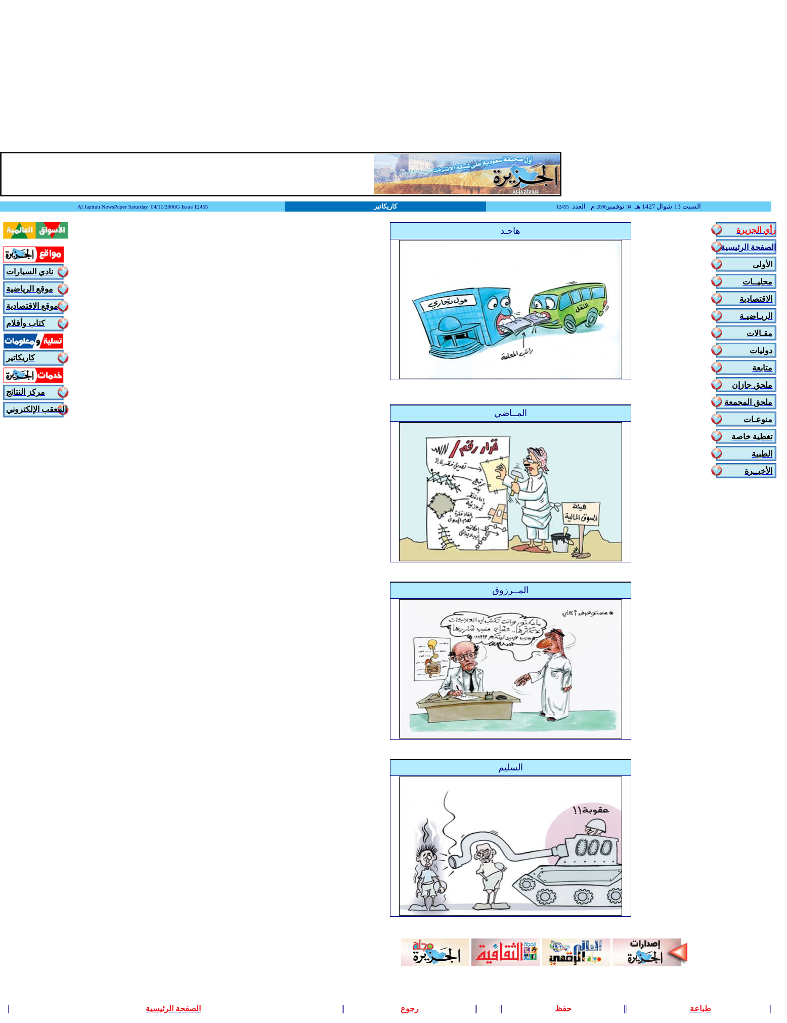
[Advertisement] (393, 76)
